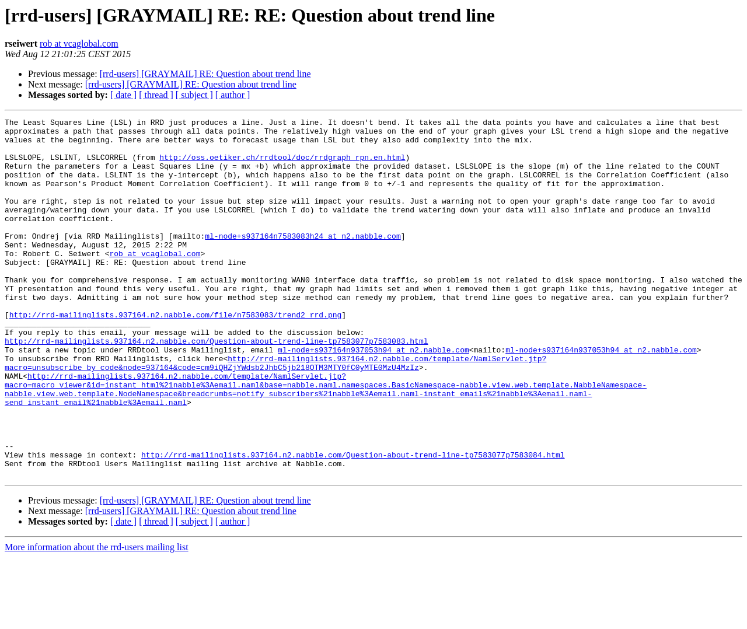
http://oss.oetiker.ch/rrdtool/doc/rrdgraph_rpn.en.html (282, 165)
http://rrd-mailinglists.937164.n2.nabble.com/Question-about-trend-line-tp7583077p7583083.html (216, 386)
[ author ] (232, 95)
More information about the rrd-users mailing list (97, 619)
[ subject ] (194, 95)
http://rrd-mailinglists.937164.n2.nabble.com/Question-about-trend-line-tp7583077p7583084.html (352, 523)
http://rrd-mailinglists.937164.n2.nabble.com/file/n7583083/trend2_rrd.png (175, 355)
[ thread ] (156, 95)
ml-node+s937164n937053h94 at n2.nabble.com (373, 397)
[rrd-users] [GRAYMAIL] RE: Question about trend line (205, 74)
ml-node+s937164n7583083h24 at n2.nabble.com (302, 260)
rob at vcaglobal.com (79, 43)
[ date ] (123, 95)
